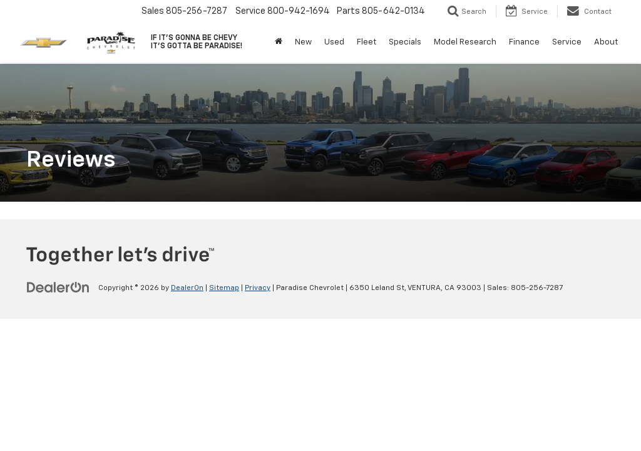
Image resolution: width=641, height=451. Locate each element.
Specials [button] (405, 42)
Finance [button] (524, 42)
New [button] (303, 42)
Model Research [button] (465, 42)
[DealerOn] (58, 287)
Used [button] (334, 42)
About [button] (606, 42)
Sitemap (224, 288)
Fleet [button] (366, 42)
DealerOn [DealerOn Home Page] (187, 288)
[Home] (279, 43)
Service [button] (567, 42)
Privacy (257, 288)
